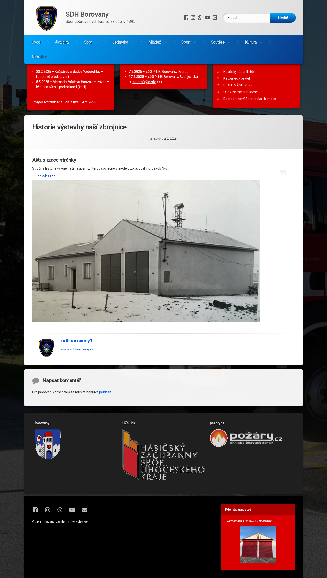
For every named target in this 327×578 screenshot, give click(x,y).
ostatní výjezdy (144, 96)
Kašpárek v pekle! (236, 93)
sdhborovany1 (77, 355)
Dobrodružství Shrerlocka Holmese (249, 113)
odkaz (46, 190)
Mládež (154, 42)
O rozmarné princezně (240, 106)
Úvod (36, 42)
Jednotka (120, 42)
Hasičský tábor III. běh (239, 86)
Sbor (88, 42)
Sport (185, 42)
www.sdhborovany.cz (77, 363)
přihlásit (105, 406)
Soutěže (218, 42)
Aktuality (62, 42)
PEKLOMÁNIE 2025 (237, 100)
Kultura (251, 42)
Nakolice (39, 56)
